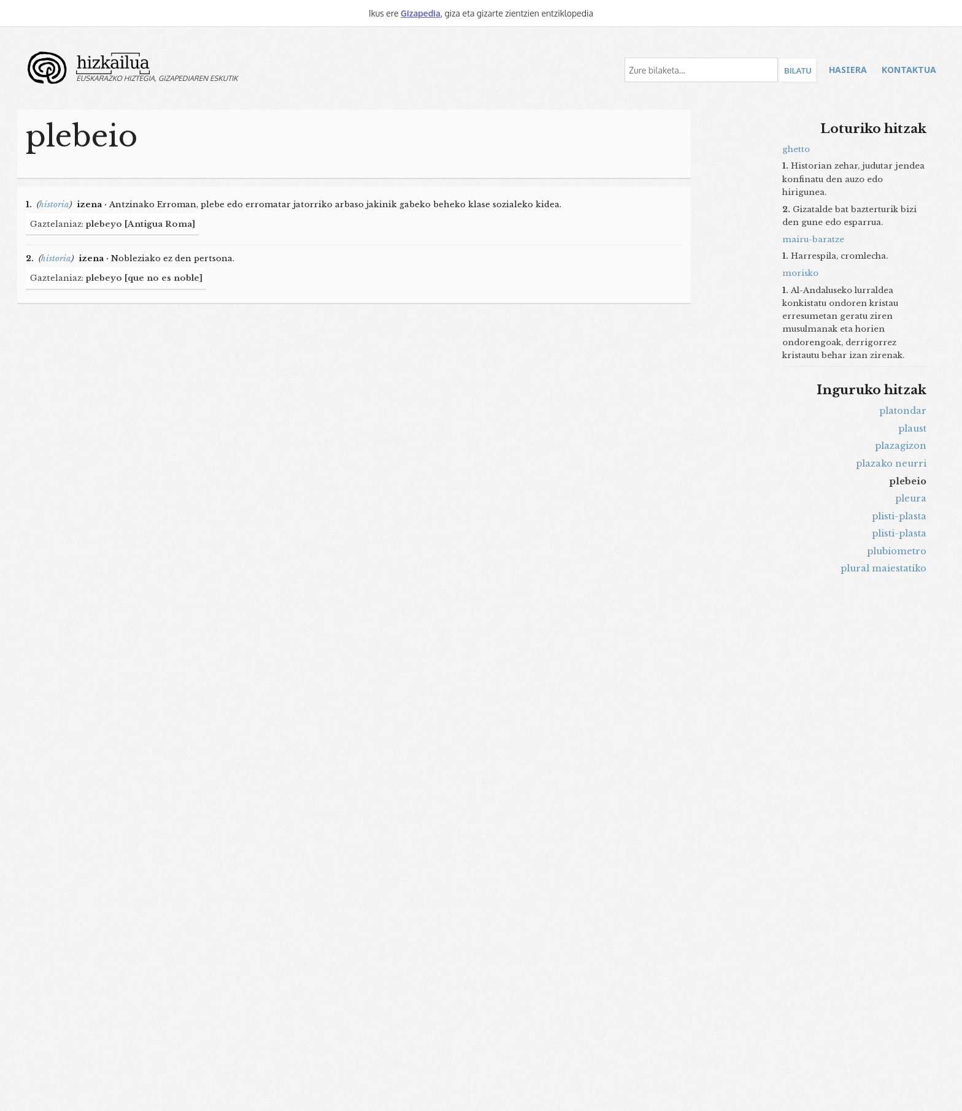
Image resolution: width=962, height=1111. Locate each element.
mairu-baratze (813, 239)
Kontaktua (909, 69)
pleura (910, 498)
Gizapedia (421, 13)
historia (54, 204)
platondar (902, 410)
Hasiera (848, 69)
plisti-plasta (899, 516)
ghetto (796, 149)
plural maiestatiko (883, 568)
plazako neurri (891, 463)
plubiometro (896, 551)
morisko (800, 273)
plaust (912, 428)
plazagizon (900, 445)
